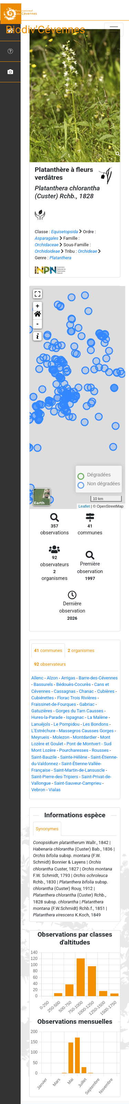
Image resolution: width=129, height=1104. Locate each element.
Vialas (55, 789)
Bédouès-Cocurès (73, 684)
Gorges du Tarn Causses (80, 710)
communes (48, 650)
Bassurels (43, 684)
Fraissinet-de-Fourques (53, 704)
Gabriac (87, 704)
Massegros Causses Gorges (86, 730)
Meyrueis (40, 737)
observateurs (50, 664)
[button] (37, 315)
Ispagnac (75, 717)
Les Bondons (95, 724)
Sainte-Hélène (73, 757)
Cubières (106, 691)
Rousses (100, 750)
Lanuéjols (40, 724)
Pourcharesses (73, 750)
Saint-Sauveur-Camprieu (77, 783)
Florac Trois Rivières (76, 697)
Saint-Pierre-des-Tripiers (54, 776)
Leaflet (84, 506)
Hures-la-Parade (47, 717)
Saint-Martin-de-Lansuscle (79, 770)
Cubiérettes (42, 697)
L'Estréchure (43, 730)
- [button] (38, 324)
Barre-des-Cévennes (98, 677)
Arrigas (68, 677)
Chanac (86, 691)
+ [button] (38, 306)
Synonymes (47, 828)
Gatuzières (41, 710)
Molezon (61, 737)
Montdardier (85, 737)
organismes (81, 650)
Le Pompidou (66, 724)
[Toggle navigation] (113, 29)
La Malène (97, 717)
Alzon (52, 677)
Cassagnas (64, 691)
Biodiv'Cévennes (45, 29)
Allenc (37, 677)
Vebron (38, 789)
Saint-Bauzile (44, 757)
